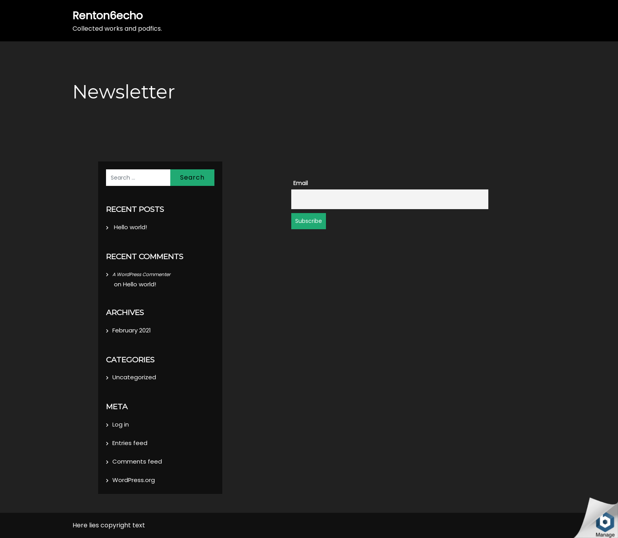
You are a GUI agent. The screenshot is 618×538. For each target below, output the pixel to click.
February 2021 (131, 330)
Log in (120, 424)
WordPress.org (133, 480)
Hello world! (130, 227)
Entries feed (129, 443)
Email (300, 183)
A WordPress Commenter (141, 274)
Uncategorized (134, 377)
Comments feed (137, 461)
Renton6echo (108, 15)
